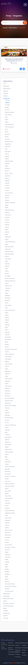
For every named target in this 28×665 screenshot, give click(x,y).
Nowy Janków (8, 444)
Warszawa (7, 100)
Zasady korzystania (4, 647)
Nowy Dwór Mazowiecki (11, 349)
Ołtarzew (7, 408)
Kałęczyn (7, 413)
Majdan (7, 205)
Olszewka (7, 557)
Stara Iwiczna (8, 518)
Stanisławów (8, 339)
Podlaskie (5, 610)
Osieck (6, 369)
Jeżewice (7, 508)
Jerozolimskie (8, 437)
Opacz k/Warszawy (9, 510)
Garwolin (7, 185)
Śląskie (5, 608)
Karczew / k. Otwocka (10, 476)
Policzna (7, 227)
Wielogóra (7, 295)
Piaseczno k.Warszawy (10, 425)
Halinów (7, 317)
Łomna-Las (7, 481)
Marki (6, 117)
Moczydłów (8, 276)
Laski (6, 149)
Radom (6, 119)
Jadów (6, 244)
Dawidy (7, 464)
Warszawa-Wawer (9, 246)
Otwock (7, 153)
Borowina (7, 549)
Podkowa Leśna (9, 141)
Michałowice (8, 237)
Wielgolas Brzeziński (10, 513)
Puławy (7, 322)
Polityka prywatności (4, 643)
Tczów (6, 410)
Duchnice (7, 212)
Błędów (7, 447)
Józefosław (7, 403)
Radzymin (7, 263)
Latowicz (7, 222)
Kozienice (7, 217)
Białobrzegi (7, 371)
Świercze (7, 178)
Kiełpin (6, 166)
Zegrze (6, 239)
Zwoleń (7, 454)
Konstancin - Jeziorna (10, 547)
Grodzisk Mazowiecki (10, 241)
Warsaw (7, 542)
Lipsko (6, 234)
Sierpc (6, 268)
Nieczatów (7, 146)
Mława (6, 207)
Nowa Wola (8, 491)
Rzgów (6, 552)
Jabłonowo (7, 532)
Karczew (7, 420)
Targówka (7, 102)
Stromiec (7, 525)
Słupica (6, 493)
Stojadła (7, 562)
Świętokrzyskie (6, 88)
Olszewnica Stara (9, 591)
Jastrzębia (7, 469)
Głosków (7, 197)
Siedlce (7, 122)
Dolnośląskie (6, 596)
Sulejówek (7, 520)
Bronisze (7, 200)
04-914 (7, 422)
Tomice (7, 271)
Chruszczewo (8, 386)
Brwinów (7, 439)
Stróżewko (7, 537)
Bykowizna (7, 391)
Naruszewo (7, 554)
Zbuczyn (7, 500)
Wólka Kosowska (9, 161)
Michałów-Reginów (9, 112)
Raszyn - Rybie (8, 173)
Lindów (7, 478)
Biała (6, 456)
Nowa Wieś (8, 151)
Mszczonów (8, 474)
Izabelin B (7, 373)
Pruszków (7, 188)
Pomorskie (5, 618)
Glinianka (7, 325)
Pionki (6, 515)
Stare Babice (8, 359)
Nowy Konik (8, 337)
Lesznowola (8, 215)
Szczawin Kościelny (9, 398)
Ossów (6, 505)
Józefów (7, 171)
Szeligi (6, 559)
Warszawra (7, 395)
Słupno (6, 229)
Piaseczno (7, 139)
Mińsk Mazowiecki (9, 127)
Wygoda (7, 361)
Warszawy (7, 415)
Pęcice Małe (8, 496)
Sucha (6, 576)
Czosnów (7, 109)
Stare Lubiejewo (9, 498)
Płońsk (6, 131)
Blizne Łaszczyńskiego (10, 405)
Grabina (7, 527)
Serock (6, 579)
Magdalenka (8, 144)
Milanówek (7, 298)
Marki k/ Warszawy (9, 354)
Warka (6, 312)
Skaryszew (7, 168)
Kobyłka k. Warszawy (10, 202)
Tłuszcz (7, 427)
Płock (6, 129)
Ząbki (6, 329)
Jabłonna (7, 388)
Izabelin (7, 344)
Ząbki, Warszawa (9, 251)
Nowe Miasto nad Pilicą (10, 586)
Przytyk (7, 351)
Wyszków (7, 134)
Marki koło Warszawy (10, 281)
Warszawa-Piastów (9, 486)
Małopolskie (6, 86)
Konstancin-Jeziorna (10, 278)
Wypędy (7, 571)
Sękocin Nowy (8, 449)
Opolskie (5, 615)
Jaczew (6, 383)
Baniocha (7, 163)
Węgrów (7, 158)
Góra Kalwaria (8, 114)
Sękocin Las (8, 442)
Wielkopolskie (6, 593)
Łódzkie (5, 601)
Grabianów (7, 381)
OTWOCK (7, 434)
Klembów (7, 300)
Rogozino (7, 522)
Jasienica (7, 156)
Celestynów (8, 259)
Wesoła (7, 273)
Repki (6, 564)
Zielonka (7, 224)
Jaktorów (7, 581)
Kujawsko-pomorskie (8, 598)
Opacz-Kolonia (8, 364)
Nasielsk (7, 320)
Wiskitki (7, 569)
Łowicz (6, 303)
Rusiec (6, 566)
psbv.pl (5, 27)
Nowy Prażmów (9, 193)
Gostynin (7, 219)
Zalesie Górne (8, 285)
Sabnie (6, 293)
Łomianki (7, 183)
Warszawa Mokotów (10, 584)
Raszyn (7, 136)
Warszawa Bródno (9, 254)
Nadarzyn (7, 180)
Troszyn (7, 190)
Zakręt (6, 376)
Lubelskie (5, 93)
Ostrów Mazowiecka (10, 466)
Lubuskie (5, 96)
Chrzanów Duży (9, 400)
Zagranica (5, 91)
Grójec (6, 261)
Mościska (7, 332)
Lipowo (7, 488)
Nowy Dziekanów (9, 124)
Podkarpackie (6, 613)
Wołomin (7, 266)
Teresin (7, 459)
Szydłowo (7, 574)
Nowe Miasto (8, 305)
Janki (6, 432)
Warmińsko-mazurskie (8, 603)
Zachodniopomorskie (8, 606)
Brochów (7, 588)
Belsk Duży (7, 471)
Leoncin (7, 540)
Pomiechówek (8, 356)
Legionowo (7, 175)
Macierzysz (7, 393)
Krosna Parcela (8, 378)
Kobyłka (7, 107)
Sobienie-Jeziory (9, 452)
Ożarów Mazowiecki (10, 310)
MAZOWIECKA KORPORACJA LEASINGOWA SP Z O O (14, 60)
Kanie (6, 307)
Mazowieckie (13, 27)
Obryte (6, 283)
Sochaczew (7, 249)
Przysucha (7, 503)
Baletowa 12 (8, 535)
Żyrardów (7, 334)
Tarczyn (7, 347)
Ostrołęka (7, 105)
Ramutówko (8, 461)
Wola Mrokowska (9, 417)
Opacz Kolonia (8, 544)
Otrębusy (7, 290)
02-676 (7, 366)
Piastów (7, 256)
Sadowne (7, 195)
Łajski (6, 327)
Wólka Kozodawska (9, 483)
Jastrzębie (7, 430)
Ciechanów (7, 288)
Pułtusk (7, 315)
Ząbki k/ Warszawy (9, 210)
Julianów (7, 232)
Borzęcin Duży (8, 530)
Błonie (6, 342)
